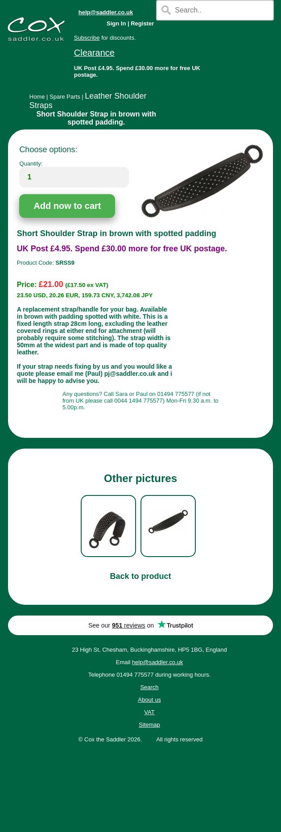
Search (149, 687)
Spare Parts (65, 96)
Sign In (116, 23)
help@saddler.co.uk (106, 12)
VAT (149, 712)
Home (37, 96)
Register (142, 23)
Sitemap (149, 724)
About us (149, 699)
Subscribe (87, 37)
